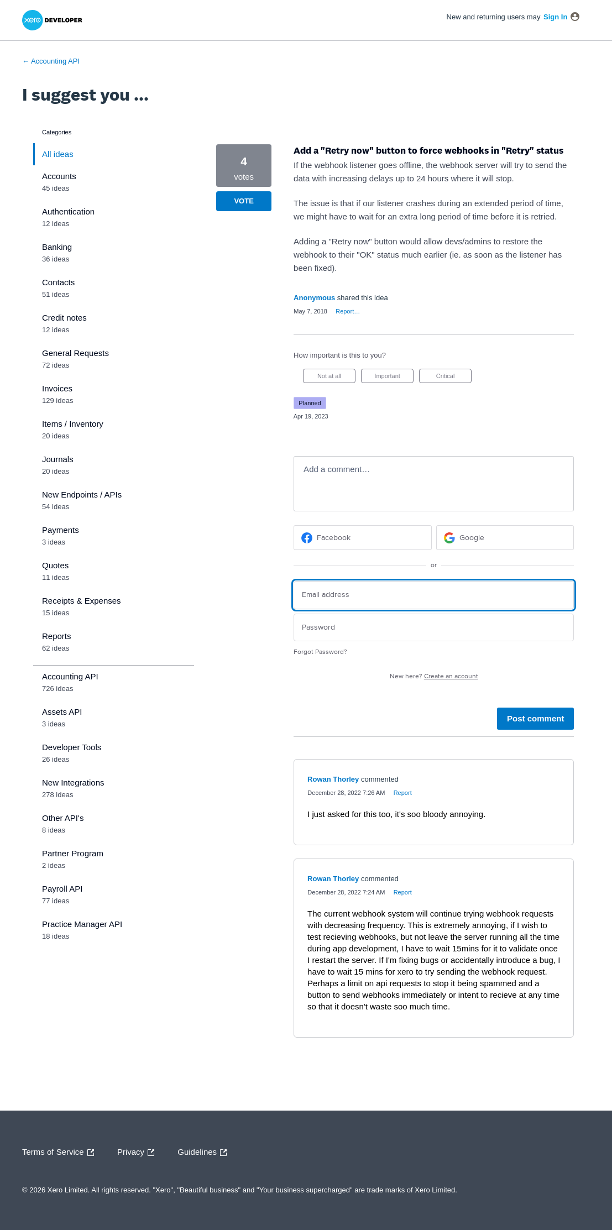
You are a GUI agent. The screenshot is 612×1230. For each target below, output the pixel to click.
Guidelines (204, 1152)
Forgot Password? (320, 652)
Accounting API (70, 676)
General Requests (75, 353)
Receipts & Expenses (81, 600)
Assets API (62, 711)
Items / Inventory (72, 423)
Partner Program (72, 853)
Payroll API (62, 888)
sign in (555, 17)
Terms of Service (61, 1152)
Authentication (68, 211)
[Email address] (434, 595)
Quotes (55, 565)
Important (394, 378)
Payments (60, 530)
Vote (243, 201)
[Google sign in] (505, 537)
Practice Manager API (82, 924)
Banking (57, 247)
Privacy (138, 1152)
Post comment (535, 718)
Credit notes (64, 317)
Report (403, 792)
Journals (58, 459)
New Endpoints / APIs (82, 494)
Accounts (59, 176)
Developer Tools (71, 747)
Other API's (62, 818)
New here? (434, 676)
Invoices (57, 388)
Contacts (58, 282)
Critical (454, 378)
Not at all (336, 378)
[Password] (434, 628)
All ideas (58, 154)
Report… (348, 311)
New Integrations (73, 782)
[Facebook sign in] (363, 537)
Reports (56, 636)
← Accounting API (51, 61)
